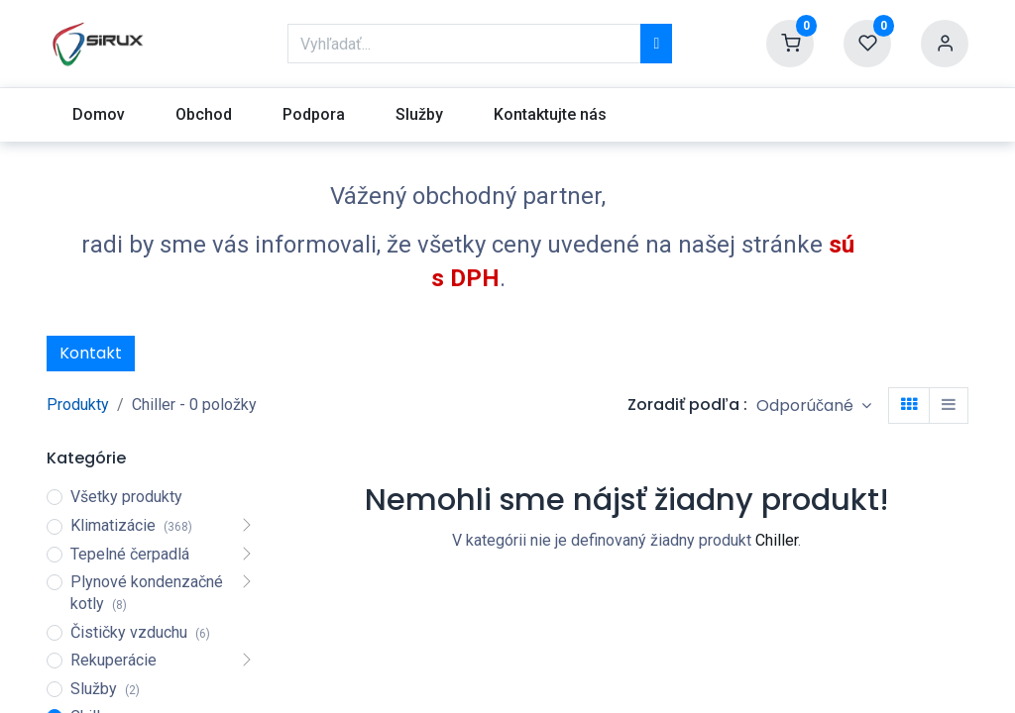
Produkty (78, 404)
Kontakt (90, 353)
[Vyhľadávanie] (656, 43)
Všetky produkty (126, 496)
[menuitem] (98, 115)
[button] (813, 405)
